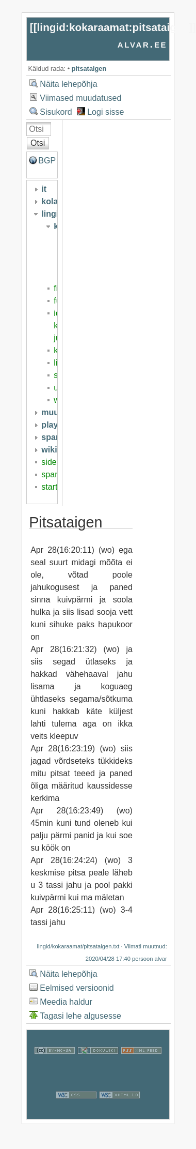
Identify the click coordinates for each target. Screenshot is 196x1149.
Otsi (37, 143)
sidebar (54, 462)
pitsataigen (89, 68)
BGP (47, 160)
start (49, 486)
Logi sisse (105, 112)
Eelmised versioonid (76, 988)
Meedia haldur (66, 1001)
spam (51, 474)
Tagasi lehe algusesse (80, 1015)
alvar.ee (143, 44)
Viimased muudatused (80, 98)
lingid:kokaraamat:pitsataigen (113, 27)
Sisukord (56, 112)
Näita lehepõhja (68, 84)
